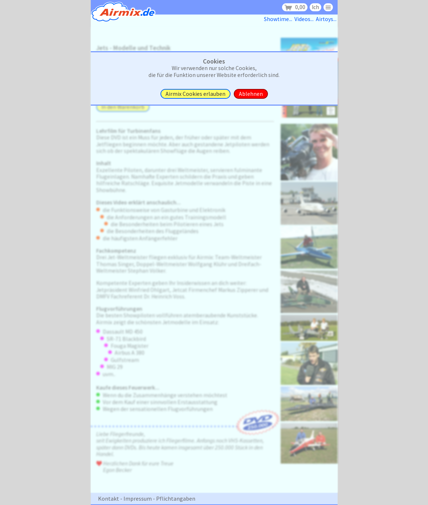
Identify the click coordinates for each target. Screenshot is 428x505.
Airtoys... (327, 19)
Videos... (305, 19)
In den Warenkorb (122, 106)
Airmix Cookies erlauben (195, 93)
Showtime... (279, 19)
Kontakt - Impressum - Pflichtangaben (146, 498)
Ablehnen (251, 93)
